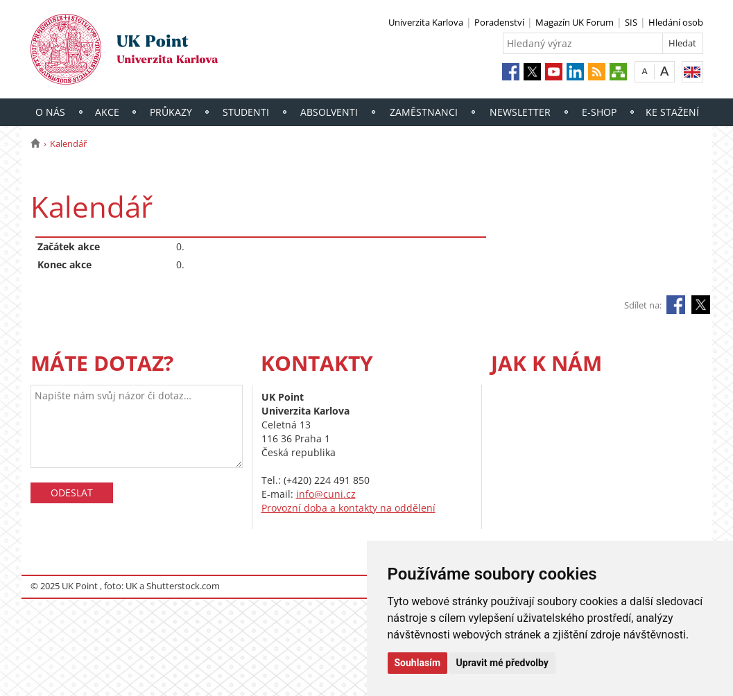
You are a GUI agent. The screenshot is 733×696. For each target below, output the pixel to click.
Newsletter (520, 112)
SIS (631, 22)
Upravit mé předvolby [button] (502, 662)
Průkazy (171, 112)
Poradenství (499, 22)
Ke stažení (672, 112)
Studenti (246, 112)
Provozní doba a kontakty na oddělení (348, 507)
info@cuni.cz (326, 494)
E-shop (599, 112)
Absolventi (329, 112)
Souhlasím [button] (418, 662)
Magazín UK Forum (574, 22)
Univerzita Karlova (425, 22)
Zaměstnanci (424, 112)
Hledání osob (675, 22)
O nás (50, 112)
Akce (107, 112)
